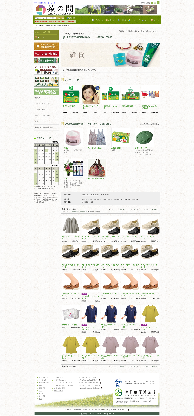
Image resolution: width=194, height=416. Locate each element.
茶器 (40, 399)
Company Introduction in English (90, 388)
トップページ (43, 377)
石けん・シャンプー (42, 115)
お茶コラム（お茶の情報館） (89, 380)
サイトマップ (135, 20)
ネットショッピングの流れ (63, 383)
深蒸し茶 (42, 388)
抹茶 (40, 391)
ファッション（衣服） (43, 104)
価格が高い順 (118, 199)
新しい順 (93, 199)
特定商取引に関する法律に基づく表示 (95, 410)
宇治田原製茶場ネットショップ (45, 3)
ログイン (156, 20)
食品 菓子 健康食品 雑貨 (47, 25)
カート (146, 20)
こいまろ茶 (42, 380)
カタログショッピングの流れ (63, 385)
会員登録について (60, 380)
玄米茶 (41, 393)
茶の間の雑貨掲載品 (49, 93)
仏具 (36, 121)
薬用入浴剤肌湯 (127, 106)
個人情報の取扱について (119, 410)
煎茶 (40, 385)
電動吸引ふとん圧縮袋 (69, 325)
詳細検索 (72, 18)
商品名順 (127, 199)
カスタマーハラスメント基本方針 (90, 385)
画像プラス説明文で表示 (90, 195)
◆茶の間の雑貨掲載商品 (44, 127)
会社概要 (123, 20)
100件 (92, 202)
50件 (87, 202)
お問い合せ (111, 20)
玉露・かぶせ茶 (44, 383)
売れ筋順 (135, 199)
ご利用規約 (77, 410)
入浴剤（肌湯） (40, 110)
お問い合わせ (58, 391)
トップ (37, 25)
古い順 (99, 199)
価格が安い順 (107, 199)
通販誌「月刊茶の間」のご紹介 (90, 383)
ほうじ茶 (42, 396)
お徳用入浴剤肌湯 (69, 106)
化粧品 (37, 98)
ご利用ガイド (98, 20)
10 (149, 209)
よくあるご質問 (59, 388)
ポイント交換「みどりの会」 (89, 377)
